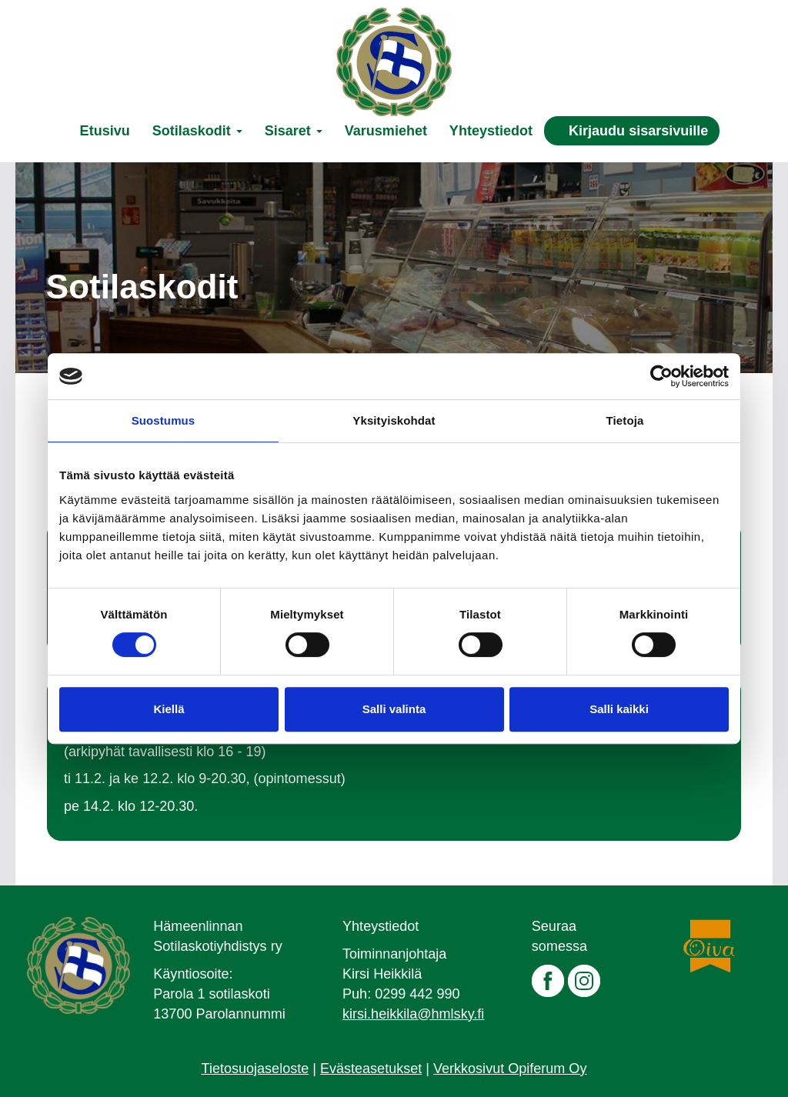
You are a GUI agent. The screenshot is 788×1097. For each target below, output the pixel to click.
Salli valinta (394, 708)
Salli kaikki (619, 708)
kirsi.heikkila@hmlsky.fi (413, 1014)
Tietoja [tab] (625, 420)
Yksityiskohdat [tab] (393, 420)
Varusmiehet (386, 130)
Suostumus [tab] (163, 420)
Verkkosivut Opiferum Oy (509, 1068)
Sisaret (293, 130)
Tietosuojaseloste (255, 1068)
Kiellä (168, 708)
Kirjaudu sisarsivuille (638, 130)
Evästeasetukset (371, 1068)
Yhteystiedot (491, 130)
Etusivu (105, 130)
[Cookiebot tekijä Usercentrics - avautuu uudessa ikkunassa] (661, 376)
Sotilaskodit (197, 130)
